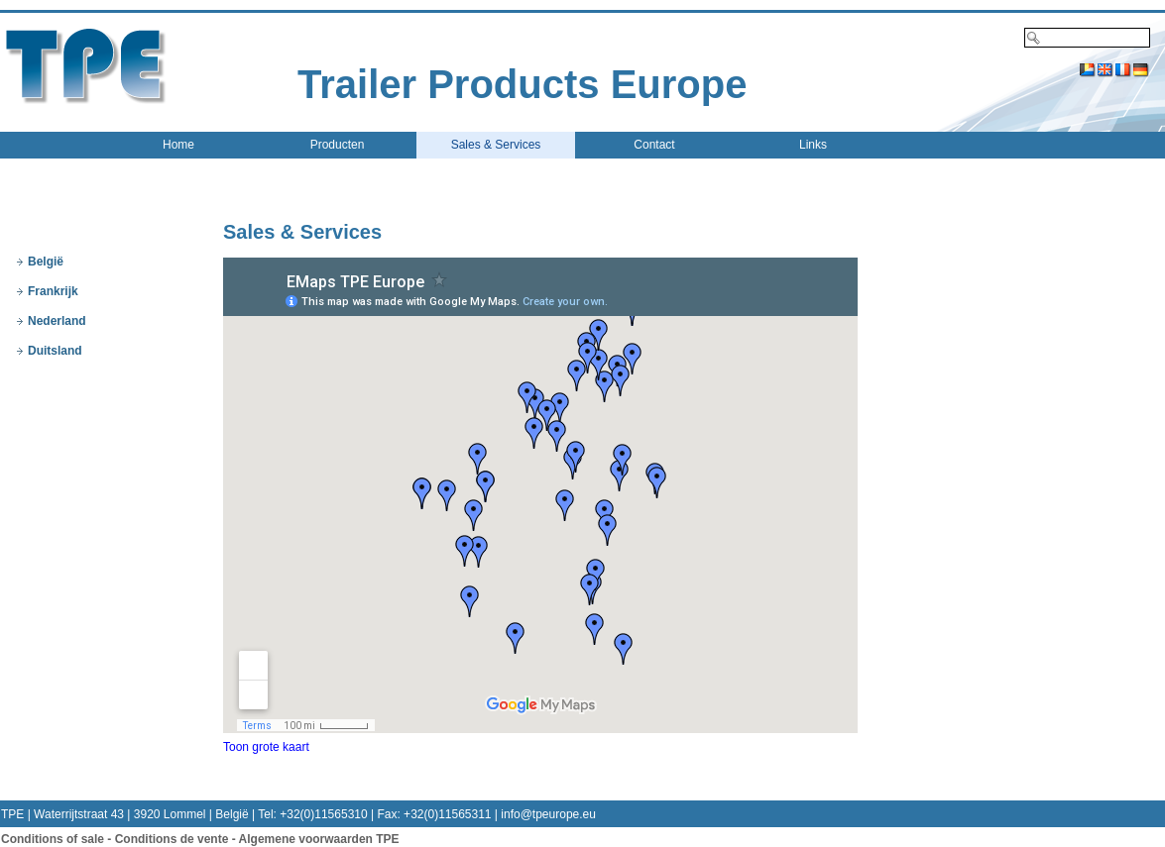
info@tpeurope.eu (548, 814)
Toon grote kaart (266, 747)
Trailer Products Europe (522, 84)
